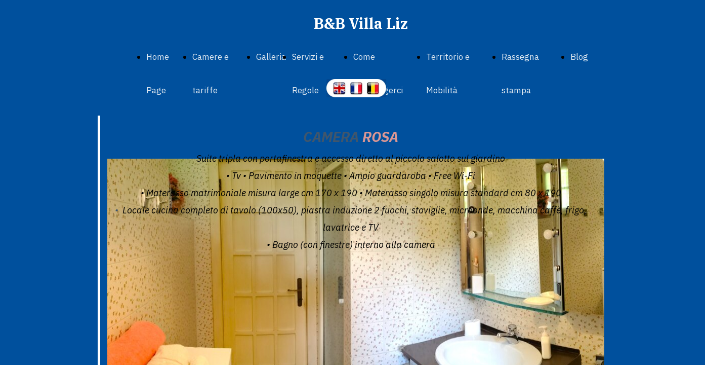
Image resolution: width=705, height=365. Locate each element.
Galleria (271, 56)
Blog (579, 56)
